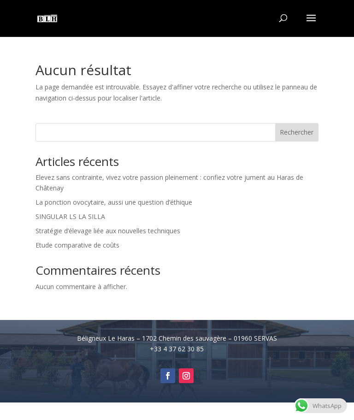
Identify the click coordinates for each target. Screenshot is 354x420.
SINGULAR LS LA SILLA (70, 216)
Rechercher (296, 132)
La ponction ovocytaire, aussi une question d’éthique (113, 202)
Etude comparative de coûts (77, 245)
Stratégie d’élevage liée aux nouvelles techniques (107, 230)
